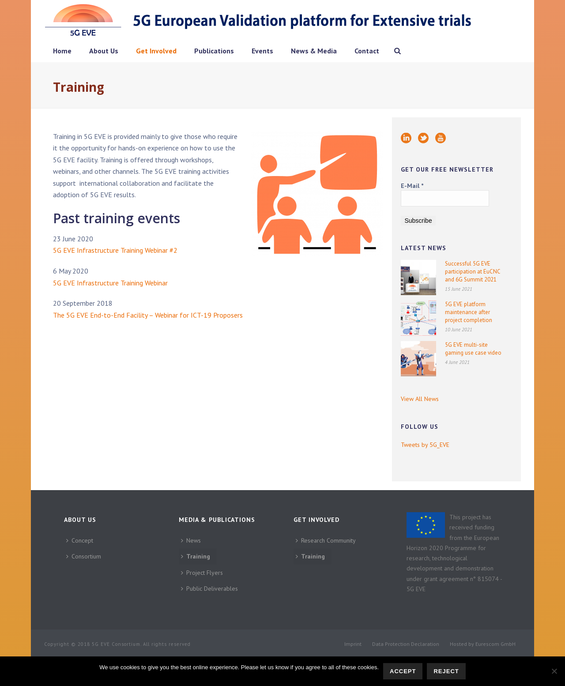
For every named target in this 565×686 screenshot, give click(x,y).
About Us (103, 50)
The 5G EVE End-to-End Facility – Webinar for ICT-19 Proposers (148, 315)
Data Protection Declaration (405, 644)
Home (62, 50)
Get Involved (156, 50)
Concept (79, 540)
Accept (403, 671)
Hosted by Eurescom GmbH (483, 644)
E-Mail (412, 186)
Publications (214, 50)
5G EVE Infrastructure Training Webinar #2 (115, 250)
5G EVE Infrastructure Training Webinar (110, 282)
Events (262, 50)
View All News (420, 399)
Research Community (326, 540)
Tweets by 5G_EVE (425, 445)
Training (195, 556)
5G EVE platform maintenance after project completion (468, 312)
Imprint (353, 644)
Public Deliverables (209, 588)
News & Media (314, 50)
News (191, 540)
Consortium (83, 556)
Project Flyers (202, 573)
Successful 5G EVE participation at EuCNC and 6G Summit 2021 (472, 271)
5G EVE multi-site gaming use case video (473, 348)
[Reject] (554, 671)
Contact (366, 50)
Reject (446, 671)
